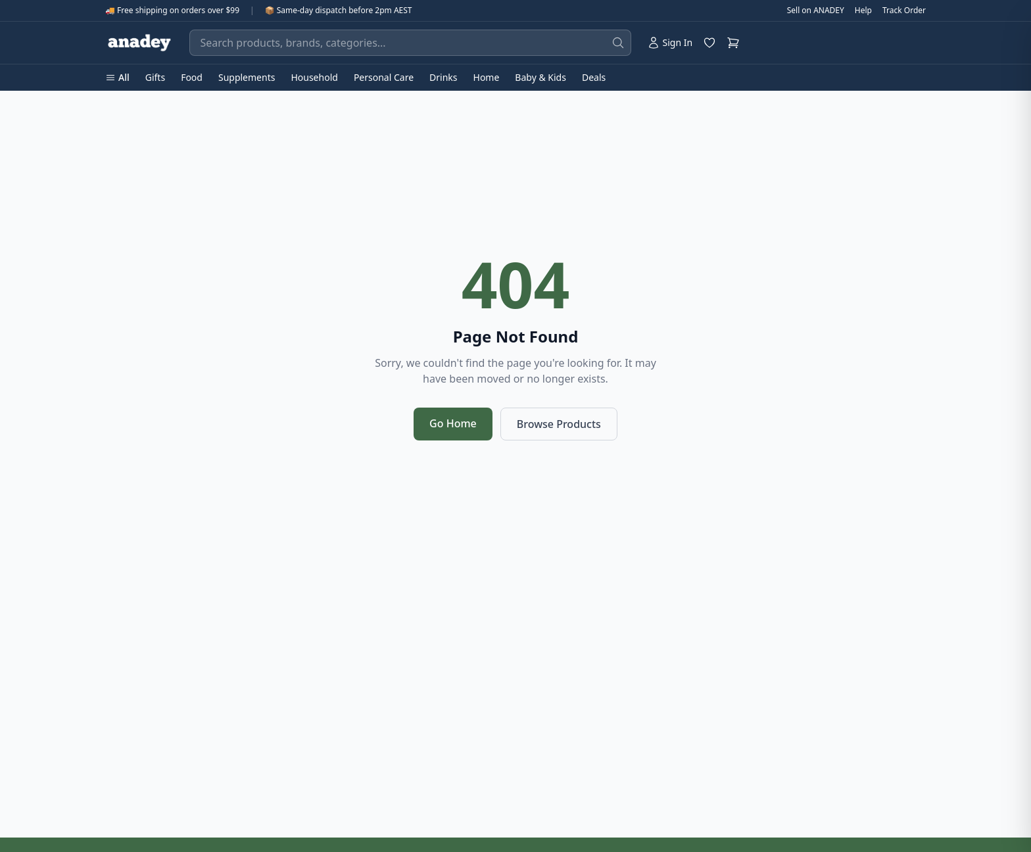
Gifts (155, 77)
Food (192, 77)
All (117, 77)
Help (863, 10)
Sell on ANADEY (815, 10)
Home (486, 77)
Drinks (443, 77)
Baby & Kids (540, 77)
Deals (594, 77)
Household (314, 77)
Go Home (453, 423)
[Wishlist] (709, 42)
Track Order (904, 10)
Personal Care (384, 77)
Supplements (246, 77)
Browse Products (559, 424)
